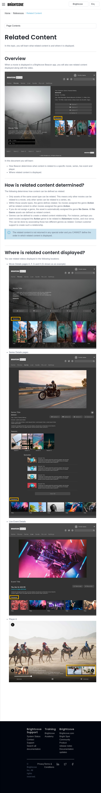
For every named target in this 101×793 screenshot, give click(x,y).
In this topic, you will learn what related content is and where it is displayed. (40, 46)
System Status (33, 736)
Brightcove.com (66, 733)
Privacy (40, 764)
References (18, 13)
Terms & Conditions (49, 765)
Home (7, 13)
